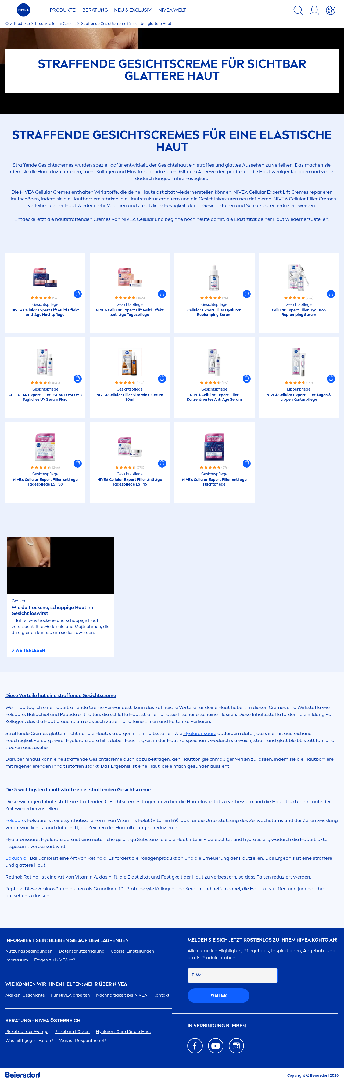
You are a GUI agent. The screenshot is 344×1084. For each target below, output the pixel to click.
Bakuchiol (16, 858)
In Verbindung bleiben (217, 1026)
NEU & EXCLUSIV (133, 10)
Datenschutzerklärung (82, 951)
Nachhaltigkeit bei (121, 995)
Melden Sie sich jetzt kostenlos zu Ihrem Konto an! (263, 940)
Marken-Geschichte (25, 995)
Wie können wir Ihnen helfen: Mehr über (66, 984)
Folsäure (15, 820)
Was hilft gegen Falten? (29, 1040)
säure (199, 733)
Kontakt (161, 995)
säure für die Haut (123, 1031)
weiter (218, 995)
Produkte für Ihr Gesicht (56, 23)
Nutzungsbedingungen (29, 951)
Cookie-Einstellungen (132, 951)
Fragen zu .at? (54, 959)
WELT (172, 10)
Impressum (16, 959)
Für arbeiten (70, 995)
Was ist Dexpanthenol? (82, 1040)
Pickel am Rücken (72, 1031)
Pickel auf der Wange (26, 1031)
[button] (78, 294)
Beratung (95, 10)
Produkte (63, 10)
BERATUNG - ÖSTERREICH (42, 1021)
